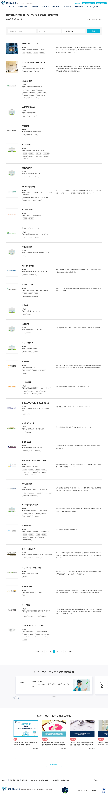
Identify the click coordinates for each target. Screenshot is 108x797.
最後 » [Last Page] (73, 651)
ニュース (11, 6)
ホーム (88, 19)
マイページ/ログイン (93, 6)
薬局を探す (34, 6)
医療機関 (94, 19)
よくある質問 (67, 6)
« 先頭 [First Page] (35, 651)
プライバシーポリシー (99, 780)
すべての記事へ (54, 765)
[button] (20, 759)
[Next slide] (18, 697)
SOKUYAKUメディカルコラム (50, 6)
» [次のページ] (67, 651)
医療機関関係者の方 (88, 3)
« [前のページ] (40, 651)
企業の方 (77, 3)
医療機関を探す (22, 6)
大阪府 (100, 19)
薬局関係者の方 (101, 3)
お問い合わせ (79, 6)
